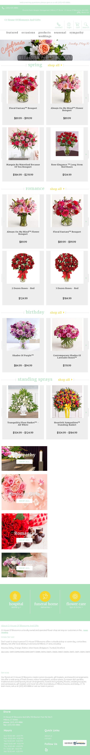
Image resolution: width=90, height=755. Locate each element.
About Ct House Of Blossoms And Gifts (20, 558)
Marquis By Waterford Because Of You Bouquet (23, 165)
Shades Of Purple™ (23, 355)
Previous (3, 98)
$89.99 (67, 118)
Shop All (54, 65)
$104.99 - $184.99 (67, 432)
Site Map (52, 717)
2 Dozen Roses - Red (23, 288)
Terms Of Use (8, 717)
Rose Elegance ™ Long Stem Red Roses (67, 165)
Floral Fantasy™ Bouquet (23, 108)
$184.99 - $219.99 (23, 174)
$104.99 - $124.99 (23, 432)
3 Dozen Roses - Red (67, 288)
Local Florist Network (38, 717)
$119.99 (67, 365)
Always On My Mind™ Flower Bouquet (67, 109)
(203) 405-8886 (12, 8)
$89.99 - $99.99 (23, 118)
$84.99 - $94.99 (23, 365)
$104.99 (67, 174)
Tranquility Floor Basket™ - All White (23, 423)
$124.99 (23, 298)
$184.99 (67, 298)
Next (86, 98)
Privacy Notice (21, 717)
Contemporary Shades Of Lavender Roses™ (67, 356)
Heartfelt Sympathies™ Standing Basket (67, 423)
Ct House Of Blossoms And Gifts (22, 19)
